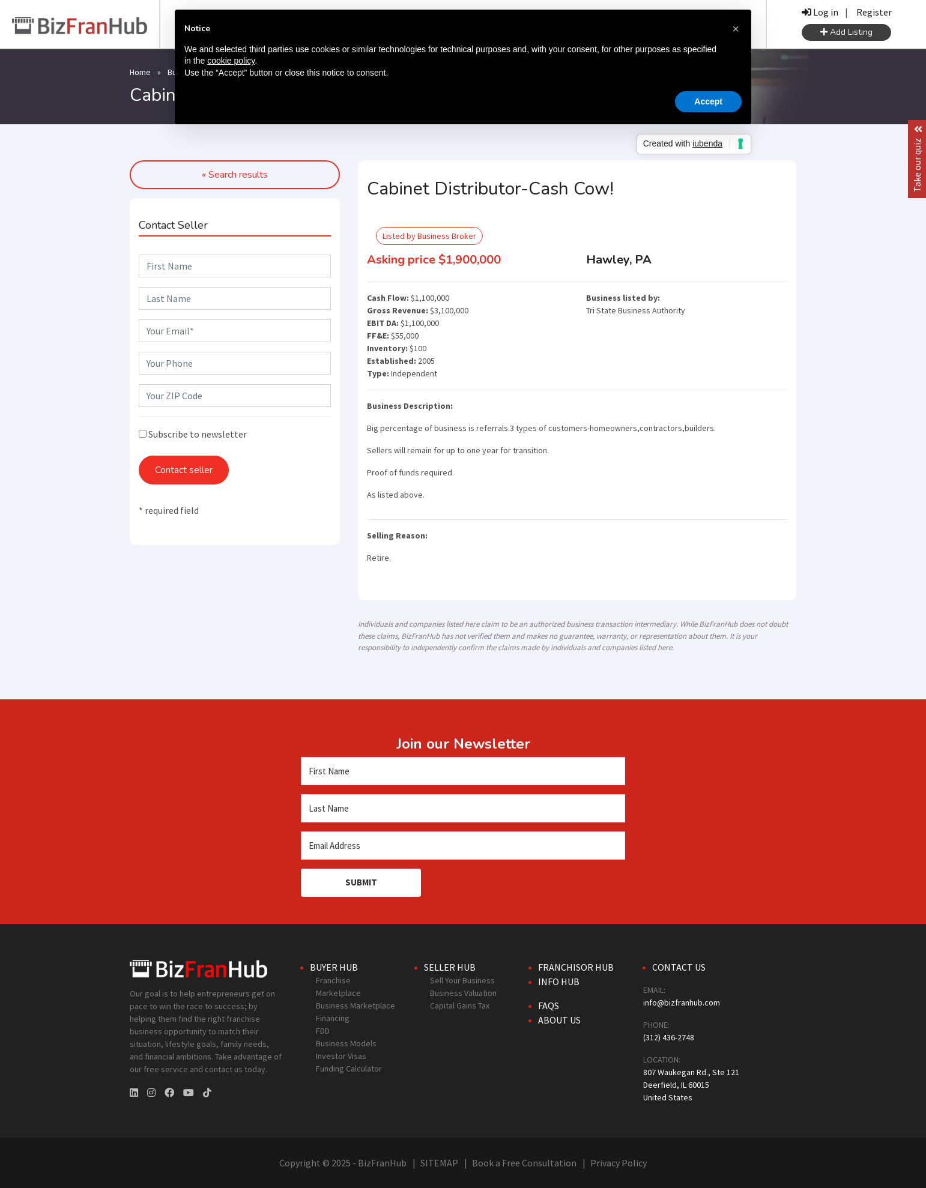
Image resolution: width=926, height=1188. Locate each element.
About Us (559, 1020)
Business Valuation (463, 992)
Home (140, 72)
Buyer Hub (334, 967)
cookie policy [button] (231, 60)
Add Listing (846, 32)
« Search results (235, 174)
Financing (333, 1018)
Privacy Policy (618, 1163)
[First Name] (463, 771)
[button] (735, 28)
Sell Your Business (462, 980)
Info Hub (559, 981)
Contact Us (679, 967)
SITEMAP (439, 1163)
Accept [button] (708, 101)
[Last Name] (463, 808)
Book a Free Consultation (524, 1163)
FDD (323, 1030)
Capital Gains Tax (459, 1005)
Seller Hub (450, 967)
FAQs (548, 1006)
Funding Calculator (349, 1068)
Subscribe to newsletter (193, 434)
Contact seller (184, 470)
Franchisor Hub (576, 967)
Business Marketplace (355, 1005)
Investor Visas (341, 1056)
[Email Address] (463, 845)
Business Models (346, 1043)
